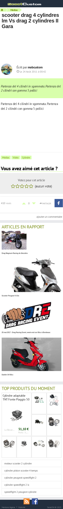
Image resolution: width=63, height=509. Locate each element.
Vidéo (16, 157)
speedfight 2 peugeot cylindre (20, 492)
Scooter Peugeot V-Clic (10, 296)
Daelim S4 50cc (7, 375)
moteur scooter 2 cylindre (17, 463)
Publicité (21, 507)
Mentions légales (8, 507)
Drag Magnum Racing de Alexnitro (15, 253)
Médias (14, 10)
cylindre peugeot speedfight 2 (20, 477)
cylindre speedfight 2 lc (16, 485)
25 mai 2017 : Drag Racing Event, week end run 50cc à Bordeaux (26, 332)
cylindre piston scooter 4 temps (21, 470)
